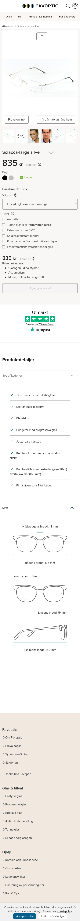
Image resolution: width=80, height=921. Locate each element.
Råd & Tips (12, 893)
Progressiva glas (16, 804)
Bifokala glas (13, 813)
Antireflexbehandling (19, 821)
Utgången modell (40, 288)
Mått (5, 508)
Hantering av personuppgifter (24, 885)
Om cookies (13, 868)
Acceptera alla (24, 916)
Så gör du (11, 762)
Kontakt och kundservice (21, 860)
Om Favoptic (13, 737)
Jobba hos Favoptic (18, 774)
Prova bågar (13, 746)
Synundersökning (16, 754)
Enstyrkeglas (13, 796)
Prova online (16, 119)
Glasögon (7, 27)
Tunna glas (12, 829)
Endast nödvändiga (52, 916)
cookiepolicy (64, 911)
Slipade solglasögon (18, 838)
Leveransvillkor (15, 876)
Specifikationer (12, 375)
